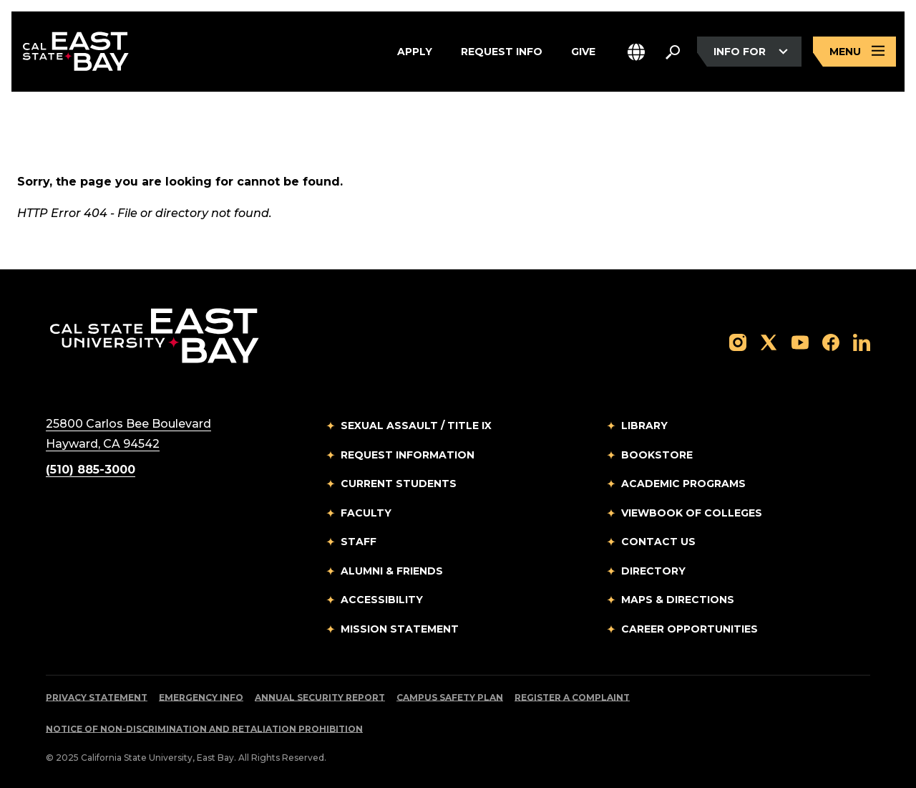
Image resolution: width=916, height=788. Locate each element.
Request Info (501, 51)
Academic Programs (683, 483)
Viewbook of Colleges (691, 512)
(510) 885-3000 (90, 469)
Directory (653, 570)
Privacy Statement (96, 697)
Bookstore (657, 454)
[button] (636, 52)
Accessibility (382, 599)
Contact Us (658, 541)
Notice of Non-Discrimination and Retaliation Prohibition (204, 729)
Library (644, 425)
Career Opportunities (689, 629)
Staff (358, 541)
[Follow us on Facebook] (830, 341)
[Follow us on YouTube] (800, 341)
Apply (414, 51)
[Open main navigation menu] (854, 52)
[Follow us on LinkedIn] (861, 341)
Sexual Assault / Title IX (416, 425)
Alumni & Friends (392, 570)
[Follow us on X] (768, 341)
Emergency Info (201, 697)
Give (583, 51)
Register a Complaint (572, 697)
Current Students (399, 483)
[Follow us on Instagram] (737, 341)
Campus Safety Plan (449, 697)
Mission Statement (400, 629)
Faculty (366, 512)
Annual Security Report (320, 697)
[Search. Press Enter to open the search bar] (673, 51)
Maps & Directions (677, 599)
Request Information (407, 454)
